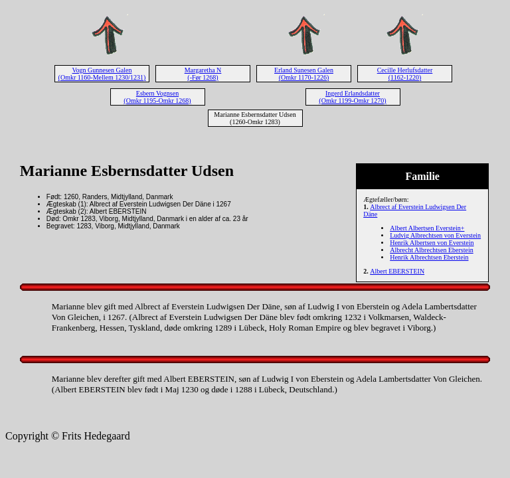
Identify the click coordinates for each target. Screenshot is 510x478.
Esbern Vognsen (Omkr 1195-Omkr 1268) (157, 97)
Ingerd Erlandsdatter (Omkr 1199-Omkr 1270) (352, 97)
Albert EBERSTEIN (397, 271)
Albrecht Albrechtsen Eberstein (431, 250)
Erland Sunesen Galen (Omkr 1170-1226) (303, 73)
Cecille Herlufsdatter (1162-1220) (405, 73)
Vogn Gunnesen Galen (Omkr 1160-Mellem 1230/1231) (102, 73)
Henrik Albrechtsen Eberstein (429, 257)
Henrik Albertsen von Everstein (431, 242)
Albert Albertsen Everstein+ (427, 228)
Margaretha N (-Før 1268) (203, 73)
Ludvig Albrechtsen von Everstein (435, 235)
